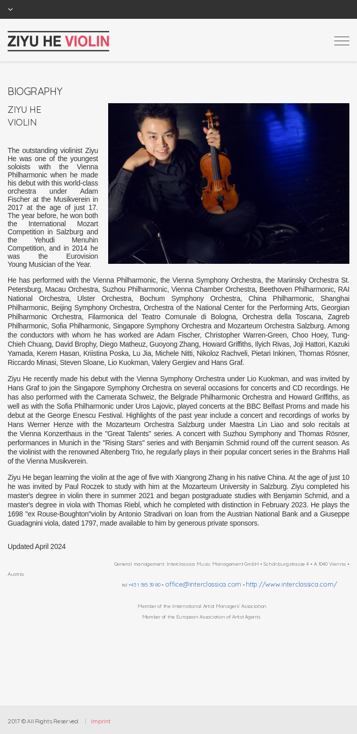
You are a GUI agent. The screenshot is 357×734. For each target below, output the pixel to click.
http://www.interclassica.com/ (291, 584)
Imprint (100, 721)
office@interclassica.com (203, 584)
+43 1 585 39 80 (144, 585)
